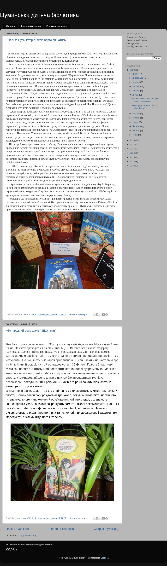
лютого (136, 130)
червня (136, 113)
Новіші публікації (18, 529)
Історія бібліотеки (31, 26)
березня (136, 126)
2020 (132, 70)
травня (136, 118)
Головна (11, 26)
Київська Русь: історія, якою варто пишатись (36, 40)
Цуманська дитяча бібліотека (39, 15)
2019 (132, 140)
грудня (136, 73)
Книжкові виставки (56, 26)
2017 (132, 148)
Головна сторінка (62, 529)
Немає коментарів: (78, 314)
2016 (132, 153)
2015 (132, 157)
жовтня (136, 82)
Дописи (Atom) (29, 535)
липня (135, 95)
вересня (136, 86)
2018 (132, 144)
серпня (136, 90)
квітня (135, 122)
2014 (132, 161)
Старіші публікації (106, 529)
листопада (138, 78)
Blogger (104, 558)
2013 (132, 166)
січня (135, 135)
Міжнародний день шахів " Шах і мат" (31, 330)
